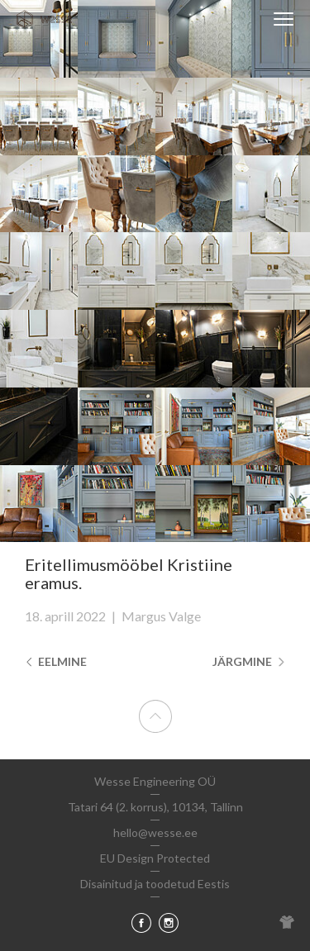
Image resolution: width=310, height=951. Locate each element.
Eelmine (56, 661)
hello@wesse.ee (155, 832)
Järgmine (248, 661)
